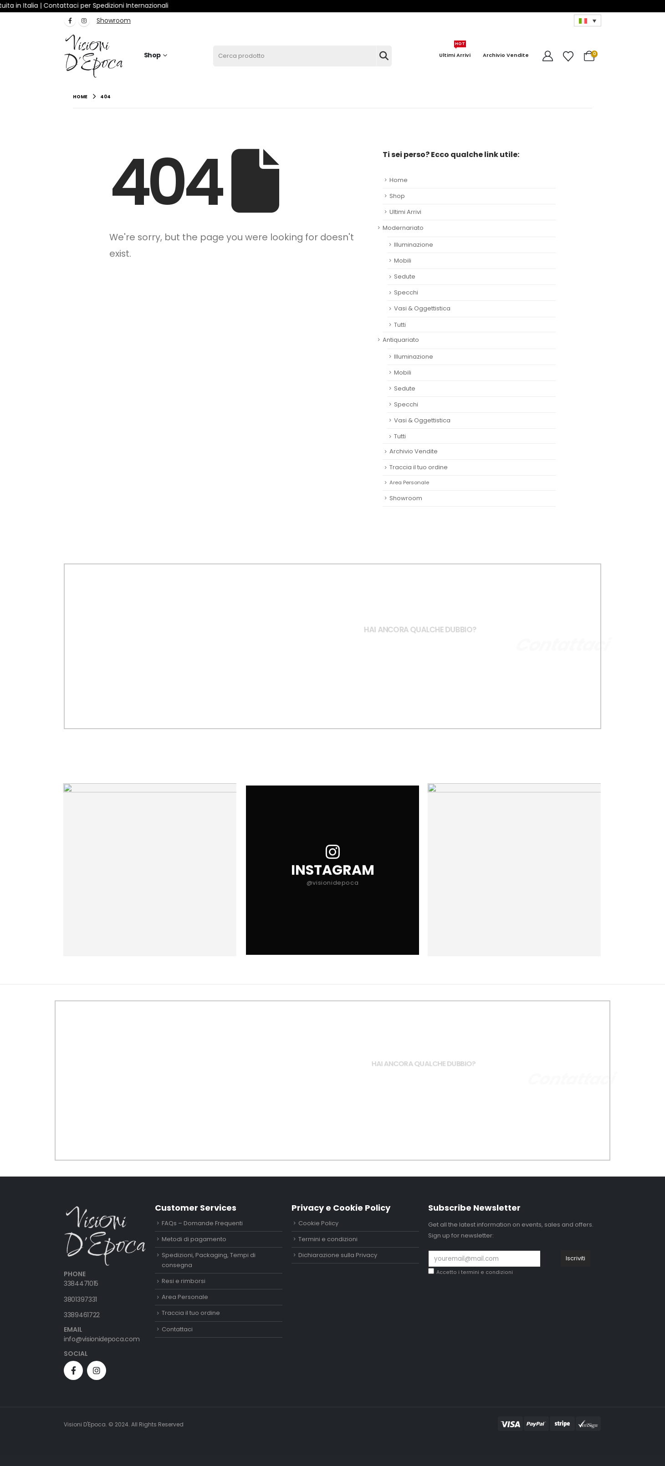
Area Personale (409, 482)
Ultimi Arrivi (455, 52)
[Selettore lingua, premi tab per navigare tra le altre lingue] (587, 20)
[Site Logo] (93, 56)
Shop (152, 55)
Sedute (404, 276)
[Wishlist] (568, 56)
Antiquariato (401, 339)
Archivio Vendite (506, 55)
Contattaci (177, 1329)
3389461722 (82, 1314)
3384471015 (81, 1283)
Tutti (400, 324)
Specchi (406, 292)
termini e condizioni (487, 1272)
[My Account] (548, 56)
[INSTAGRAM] (332, 869)
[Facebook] (70, 20)
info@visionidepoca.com (101, 1339)
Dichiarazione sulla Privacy (337, 1255)
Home (398, 180)
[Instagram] (84, 20)
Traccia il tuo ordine (418, 467)
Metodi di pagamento (194, 1239)
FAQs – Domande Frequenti (202, 1223)
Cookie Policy (318, 1223)
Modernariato (403, 227)
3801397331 (80, 1299)
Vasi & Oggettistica (422, 308)
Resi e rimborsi (183, 1281)
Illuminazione (413, 244)
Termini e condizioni (328, 1239)
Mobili (402, 260)
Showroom (405, 498)
